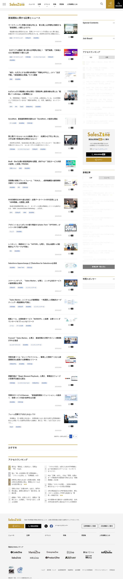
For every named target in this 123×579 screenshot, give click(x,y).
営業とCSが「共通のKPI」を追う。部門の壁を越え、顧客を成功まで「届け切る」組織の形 (26, 491)
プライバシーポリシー (101, 570)
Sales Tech (21, 267)
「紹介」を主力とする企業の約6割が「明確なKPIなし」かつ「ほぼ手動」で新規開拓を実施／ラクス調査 (34, 74)
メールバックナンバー (98, 149)
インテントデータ (31, 287)
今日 (91, 57)
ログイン (98, 160)
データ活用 (13, 123)
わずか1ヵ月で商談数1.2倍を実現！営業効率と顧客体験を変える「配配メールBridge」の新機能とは (34, 93)
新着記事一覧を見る (98, 267)
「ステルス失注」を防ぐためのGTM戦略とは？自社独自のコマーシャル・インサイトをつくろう (62, 469)
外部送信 (112, 570)
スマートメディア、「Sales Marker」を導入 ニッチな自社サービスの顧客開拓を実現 (34, 282)
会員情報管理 (62, 570)
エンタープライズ (15, 345)
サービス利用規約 (87, 570)
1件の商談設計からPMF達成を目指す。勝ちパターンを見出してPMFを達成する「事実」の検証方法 (62, 493)
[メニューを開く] (4, 4)
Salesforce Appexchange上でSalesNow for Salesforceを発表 (32, 263)
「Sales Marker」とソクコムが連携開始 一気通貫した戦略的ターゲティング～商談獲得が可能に (34, 301)
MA (16, 106)
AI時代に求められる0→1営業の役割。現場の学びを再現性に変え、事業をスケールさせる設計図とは (26, 482)
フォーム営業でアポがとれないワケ (22, 414)
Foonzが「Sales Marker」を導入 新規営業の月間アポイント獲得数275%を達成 (34, 339)
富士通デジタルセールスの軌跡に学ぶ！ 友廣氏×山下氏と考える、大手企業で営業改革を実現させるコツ (34, 137)
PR (19, 187)
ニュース (32, 4)
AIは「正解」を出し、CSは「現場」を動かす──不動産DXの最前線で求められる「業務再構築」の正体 (62, 478)
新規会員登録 (98, 154)
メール (12, 325)
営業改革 (28, 38)
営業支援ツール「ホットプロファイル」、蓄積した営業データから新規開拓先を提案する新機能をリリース (34, 358)
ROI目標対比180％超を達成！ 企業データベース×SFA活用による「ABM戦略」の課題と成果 (33, 201)
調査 (11, 79)
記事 (39, 4)
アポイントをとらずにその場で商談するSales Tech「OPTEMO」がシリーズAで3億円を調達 (34, 226)
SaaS (21, 106)
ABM (24, 212)
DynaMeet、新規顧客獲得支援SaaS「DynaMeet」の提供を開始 (32, 119)
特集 (54, 4)
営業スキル (13, 168)
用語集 (61, 4)
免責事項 (70, 570)
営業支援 (29, 123)
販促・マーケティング (16, 38)
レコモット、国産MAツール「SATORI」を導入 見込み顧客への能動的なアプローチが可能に (34, 245)
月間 (106, 57)
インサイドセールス (39, 57)
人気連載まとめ (72, 4)
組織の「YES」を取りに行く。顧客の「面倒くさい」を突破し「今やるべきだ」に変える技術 (26, 500)
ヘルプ (43, 570)
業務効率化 (29, 106)
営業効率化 (13, 364)
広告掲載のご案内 (107, 526)
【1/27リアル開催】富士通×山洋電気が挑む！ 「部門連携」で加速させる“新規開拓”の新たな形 (34, 51)
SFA (11, 106)
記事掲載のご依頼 (90, 526)
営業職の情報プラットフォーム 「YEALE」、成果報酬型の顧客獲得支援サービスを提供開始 (34, 182)
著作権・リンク (51, 570)
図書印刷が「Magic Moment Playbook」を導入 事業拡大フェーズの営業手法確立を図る (34, 377)
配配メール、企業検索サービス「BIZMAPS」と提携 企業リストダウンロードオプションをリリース (34, 320)
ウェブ (12, 231)
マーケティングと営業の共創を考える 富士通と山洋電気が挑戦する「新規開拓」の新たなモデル (34, 26)
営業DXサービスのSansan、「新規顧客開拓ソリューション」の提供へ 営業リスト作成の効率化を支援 (34, 396)
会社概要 (77, 570)
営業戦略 (28, 57)
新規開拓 (36, 38)
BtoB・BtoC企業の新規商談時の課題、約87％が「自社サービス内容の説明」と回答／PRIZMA (34, 163)
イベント (47, 4)
